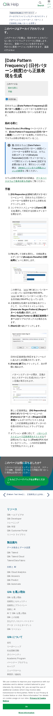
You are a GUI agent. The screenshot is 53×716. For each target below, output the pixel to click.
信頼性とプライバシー (17, 605)
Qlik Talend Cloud (15, 556)
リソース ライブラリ (16, 534)
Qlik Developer (14, 518)
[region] (26, 696)
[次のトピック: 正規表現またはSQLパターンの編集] (39, 495)
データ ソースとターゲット (19, 625)
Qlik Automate (14, 584)
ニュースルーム (14, 670)
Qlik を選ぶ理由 (14, 597)
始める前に (13, 87)
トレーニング (13, 522)
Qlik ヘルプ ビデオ (15, 514)
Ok (26, 706)
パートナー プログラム (17, 662)
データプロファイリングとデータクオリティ (27, 16)
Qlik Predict (12, 580)
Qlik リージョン (14, 629)
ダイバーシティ (14, 654)
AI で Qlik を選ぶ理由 (16, 613)
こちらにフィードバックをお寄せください (26, 481)
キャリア (11, 666)
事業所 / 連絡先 (14, 674)
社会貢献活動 (13, 650)
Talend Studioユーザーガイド (22, 13)
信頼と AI (11, 609)
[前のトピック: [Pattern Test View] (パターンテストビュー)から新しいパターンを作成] (14, 495)
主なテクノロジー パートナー (20, 621)
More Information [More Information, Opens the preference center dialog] (26, 712)
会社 (9, 642)
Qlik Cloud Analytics (16, 572)
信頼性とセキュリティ (17, 601)
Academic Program (16, 658)
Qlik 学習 (11, 526)
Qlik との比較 (13, 617)
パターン (37, 20)
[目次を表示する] (6, 12)
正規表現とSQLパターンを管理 (21, 23)
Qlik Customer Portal (17, 530)
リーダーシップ (14, 646)
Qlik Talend (12, 552)
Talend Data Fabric (16, 560)
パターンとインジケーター (20, 20)
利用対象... (12, 99)
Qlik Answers (13, 576)
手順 (10, 91)
